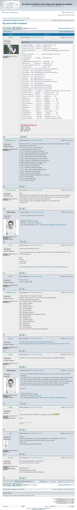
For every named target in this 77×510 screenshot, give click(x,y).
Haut (4, 136)
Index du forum (6, 20)
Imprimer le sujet (7, 31)
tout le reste (21, 20)
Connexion (6, 12)
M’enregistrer (14, 12)
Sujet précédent (63, 31)
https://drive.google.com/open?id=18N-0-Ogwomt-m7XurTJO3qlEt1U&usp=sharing (43, 267)
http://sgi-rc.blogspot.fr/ (34, 223)
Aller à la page (61, 28)
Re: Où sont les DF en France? (36, 37)
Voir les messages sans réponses (11, 18)
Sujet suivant (71, 31)
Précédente (68, 28)
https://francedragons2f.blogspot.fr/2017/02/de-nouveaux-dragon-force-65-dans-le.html (44, 343)
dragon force (14, 20)
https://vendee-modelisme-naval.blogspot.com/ (53, 224)
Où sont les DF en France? (15, 23)
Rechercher (70, 12)
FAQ (64, 12)
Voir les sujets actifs (25, 18)
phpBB (33, 508)
